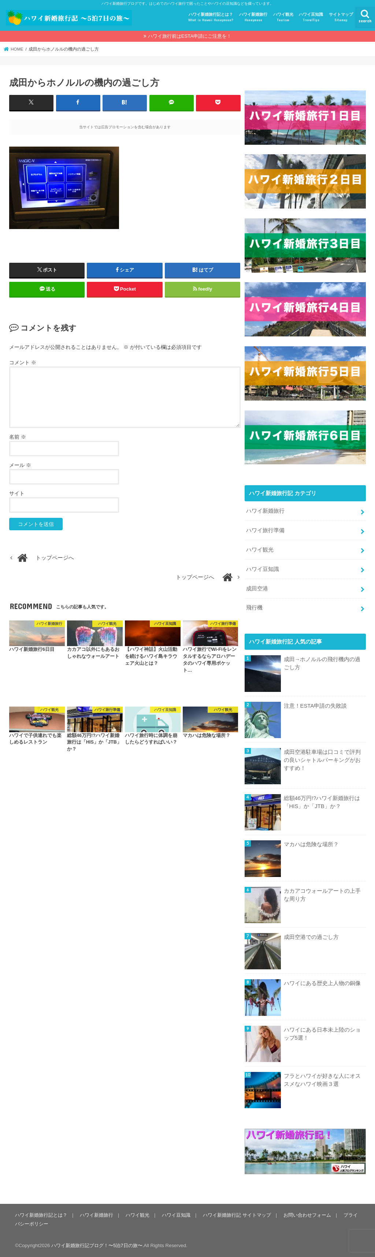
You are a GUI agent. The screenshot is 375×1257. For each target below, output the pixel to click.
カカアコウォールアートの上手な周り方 (322, 895)
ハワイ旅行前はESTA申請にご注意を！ (189, 36)
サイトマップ (341, 17)
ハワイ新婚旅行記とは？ (210, 17)
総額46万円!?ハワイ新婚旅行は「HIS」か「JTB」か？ (322, 802)
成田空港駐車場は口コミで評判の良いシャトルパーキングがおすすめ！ (322, 760)
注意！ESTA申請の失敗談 (315, 706)
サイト (17, 493)
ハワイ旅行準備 (265, 530)
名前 (17, 437)
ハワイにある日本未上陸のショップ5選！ (322, 1034)
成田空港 (257, 588)
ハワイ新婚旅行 (253, 17)
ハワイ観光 (283, 17)
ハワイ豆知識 (311, 17)
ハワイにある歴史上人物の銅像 (322, 983)
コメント (22, 362)
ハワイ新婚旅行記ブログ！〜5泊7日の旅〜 (96, 1245)
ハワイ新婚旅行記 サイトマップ (237, 1215)
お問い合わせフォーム (307, 1215)
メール (20, 465)
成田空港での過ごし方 (311, 937)
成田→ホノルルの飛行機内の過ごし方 (322, 663)
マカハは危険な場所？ (311, 844)
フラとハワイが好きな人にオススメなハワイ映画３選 (322, 1080)
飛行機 (254, 608)
